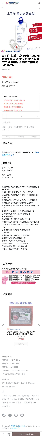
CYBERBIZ (15, 428)
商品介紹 (8, 137)
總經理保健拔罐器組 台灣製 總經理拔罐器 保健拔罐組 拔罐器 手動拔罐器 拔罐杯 (21, 333)
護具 (37, 399)
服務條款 (5, 387)
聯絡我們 (12, 387)
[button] (39, 325)
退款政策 (24, 383)
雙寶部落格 (6, 406)
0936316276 (28, 152)
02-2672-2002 (15, 152)
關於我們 (9, 383)
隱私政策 (31, 383)
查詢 (3, 383)
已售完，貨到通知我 (26, 434)
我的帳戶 (16, 383)
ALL (34, 403)
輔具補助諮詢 (26, 396)
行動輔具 (14, 399)
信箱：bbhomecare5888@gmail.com (15, 371)
